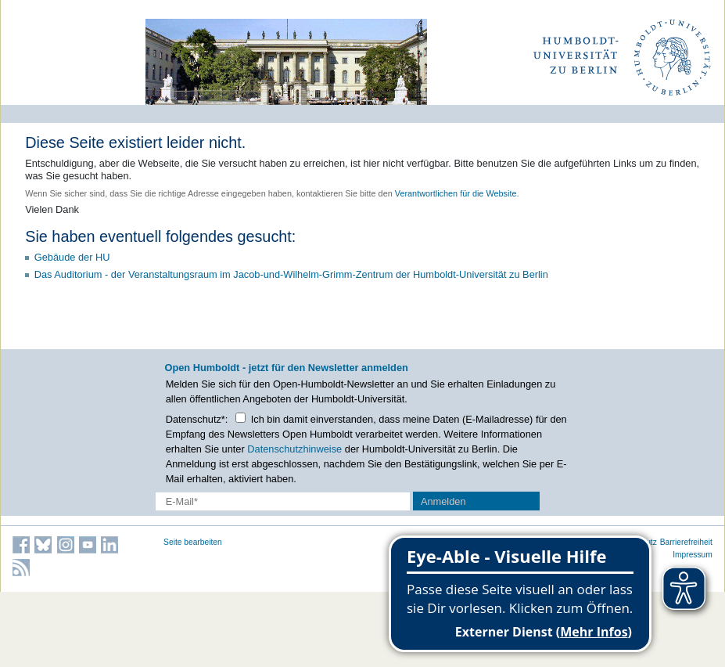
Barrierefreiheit (686, 542)
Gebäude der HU (72, 257)
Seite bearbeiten (192, 542)
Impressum (692, 554)
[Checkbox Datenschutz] (240, 418)
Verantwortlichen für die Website (456, 193)
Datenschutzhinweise (294, 449)
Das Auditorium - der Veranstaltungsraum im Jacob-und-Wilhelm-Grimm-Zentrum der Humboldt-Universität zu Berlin (291, 274)
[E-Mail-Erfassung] (283, 501)
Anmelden (443, 501)
